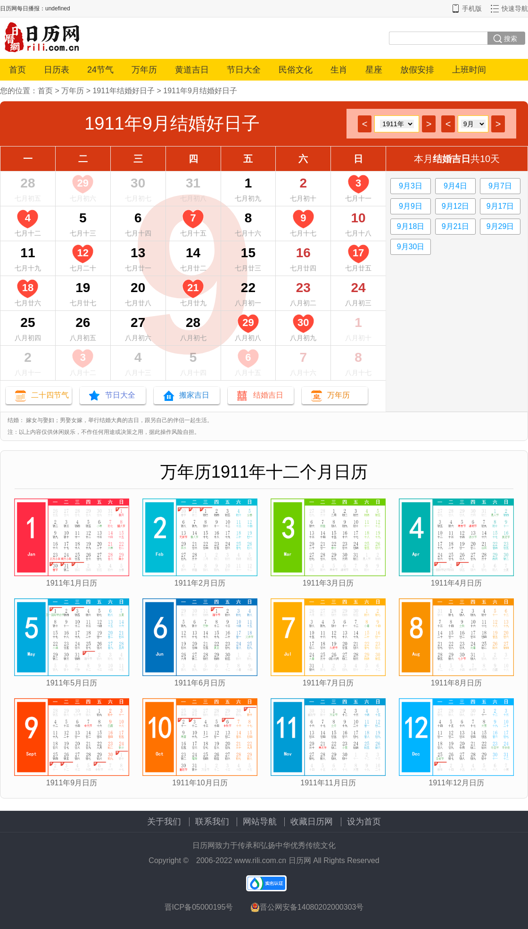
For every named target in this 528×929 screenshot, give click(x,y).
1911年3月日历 (328, 583)
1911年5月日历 (72, 683)
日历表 (56, 69)
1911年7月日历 (328, 683)
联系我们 (212, 821)
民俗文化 (296, 69)
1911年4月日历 (456, 583)
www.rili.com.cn (260, 860)
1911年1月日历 (72, 583)
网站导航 (260, 821)
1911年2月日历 (200, 583)
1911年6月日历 (200, 683)
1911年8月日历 (456, 683)
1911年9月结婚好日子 (200, 91)
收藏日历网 (311, 821)
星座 (373, 69)
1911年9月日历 (72, 783)
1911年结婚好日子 (123, 91)
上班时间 (469, 69)
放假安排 (417, 69)
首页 (17, 69)
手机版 (472, 8)
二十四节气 (50, 395)
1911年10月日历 (199, 783)
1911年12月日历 (456, 783)
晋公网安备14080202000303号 (307, 907)
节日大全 (244, 69)
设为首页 (364, 821)
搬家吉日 (194, 395)
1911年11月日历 (327, 783)
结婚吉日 (268, 395)
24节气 (100, 69)
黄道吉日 (192, 69)
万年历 (144, 69)
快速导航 (515, 8)
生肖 (338, 69)
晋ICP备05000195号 (199, 907)
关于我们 (164, 821)
